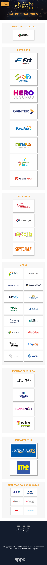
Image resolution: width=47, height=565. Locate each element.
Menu (5, 4)
